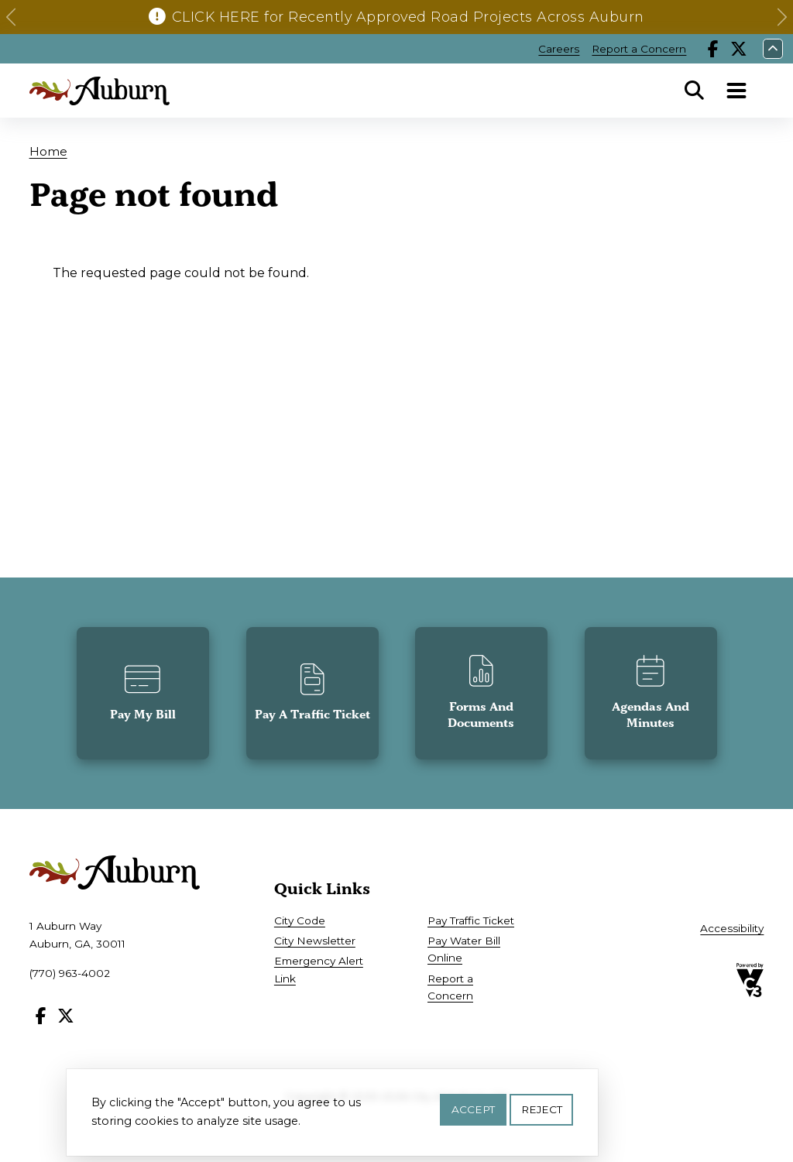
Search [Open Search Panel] (693, 90)
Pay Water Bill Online (463, 949)
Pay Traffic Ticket (470, 920)
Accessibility (732, 928)
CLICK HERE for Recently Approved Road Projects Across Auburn (408, 17)
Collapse (773, 49)
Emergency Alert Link (318, 969)
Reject (541, 1109)
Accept (473, 1109)
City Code (299, 920)
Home (48, 152)
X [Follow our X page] (738, 48)
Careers (558, 49)
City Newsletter (314, 940)
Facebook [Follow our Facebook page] (713, 48)
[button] (11, 17)
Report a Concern (639, 49)
